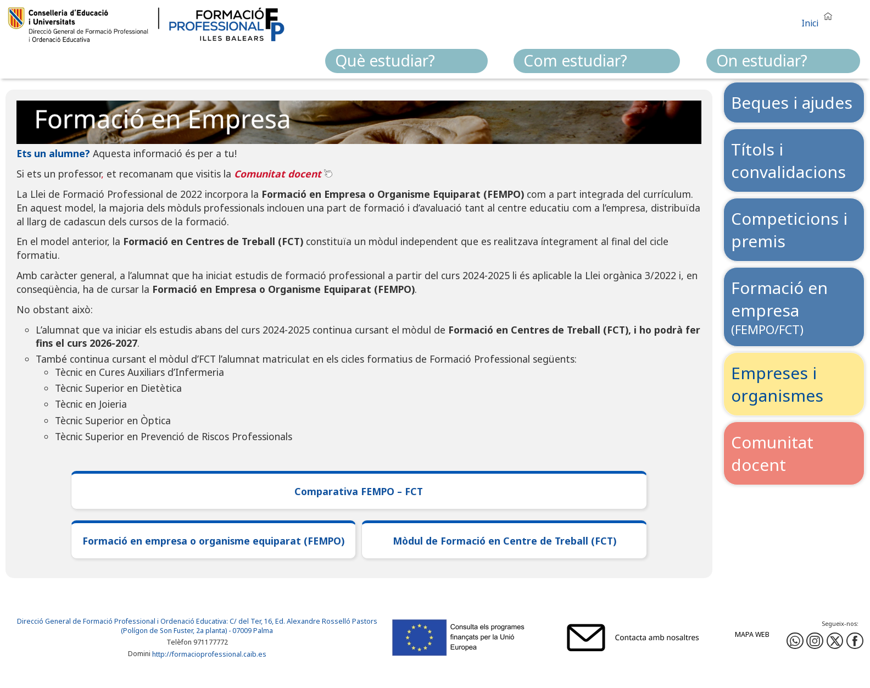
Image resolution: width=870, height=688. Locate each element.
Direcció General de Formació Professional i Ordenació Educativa (121, 621)
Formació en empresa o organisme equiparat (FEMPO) (213, 540)
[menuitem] (406, 61)
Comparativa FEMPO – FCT (358, 491)
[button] (819, 18)
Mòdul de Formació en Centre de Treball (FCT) (504, 540)
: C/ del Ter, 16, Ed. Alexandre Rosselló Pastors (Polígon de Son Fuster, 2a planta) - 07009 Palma (249, 626)
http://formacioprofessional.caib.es (209, 654)
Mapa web (752, 634)
